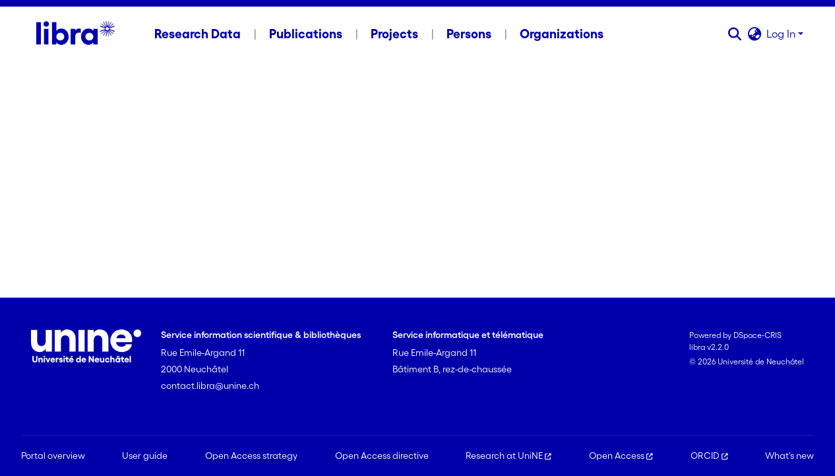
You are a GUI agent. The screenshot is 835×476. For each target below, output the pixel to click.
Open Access (621, 455)
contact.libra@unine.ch (210, 385)
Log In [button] (782, 34)
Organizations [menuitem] (561, 33)
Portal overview (53, 455)
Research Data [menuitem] (197, 33)
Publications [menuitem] (305, 33)
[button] (734, 34)
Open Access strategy (251, 455)
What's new (789, 455)
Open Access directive (382, 455)
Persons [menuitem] (469, 33)
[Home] (75, 33)
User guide (145, 455)
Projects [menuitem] (394, 33)
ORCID (709, 455)
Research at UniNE (508, 455)
